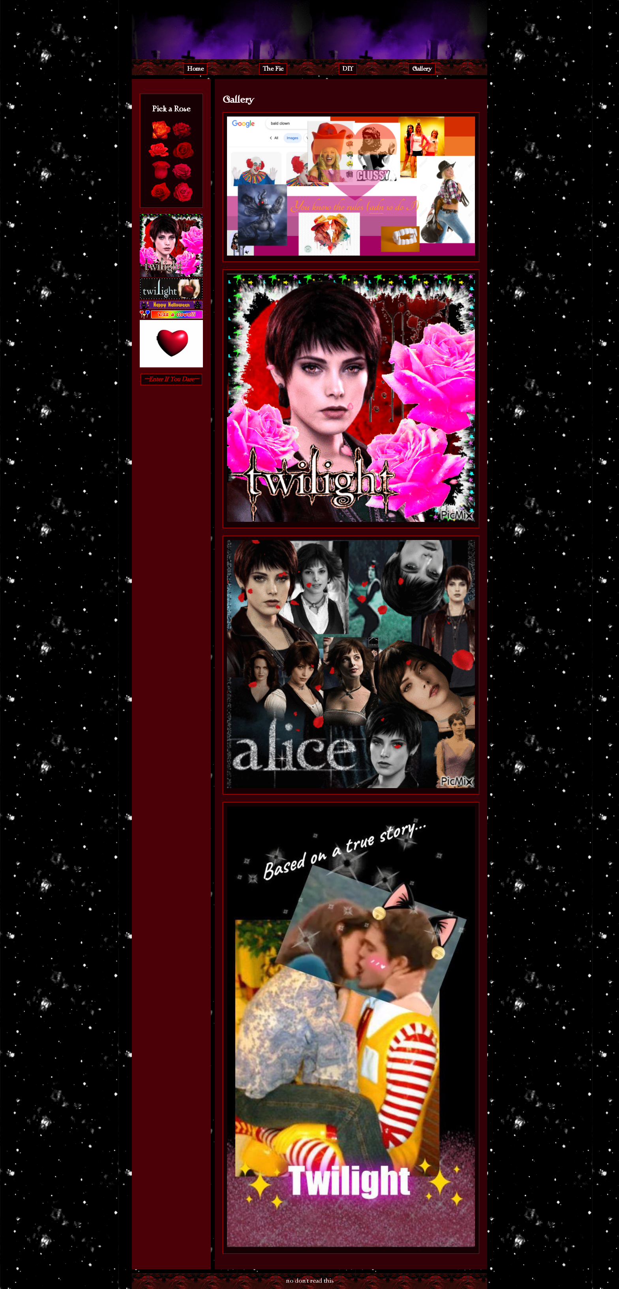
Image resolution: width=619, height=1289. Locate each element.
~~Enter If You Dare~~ (171, 379)
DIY (347, 68)
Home (195, 68)
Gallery (422, 68)
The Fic (273, 68)
